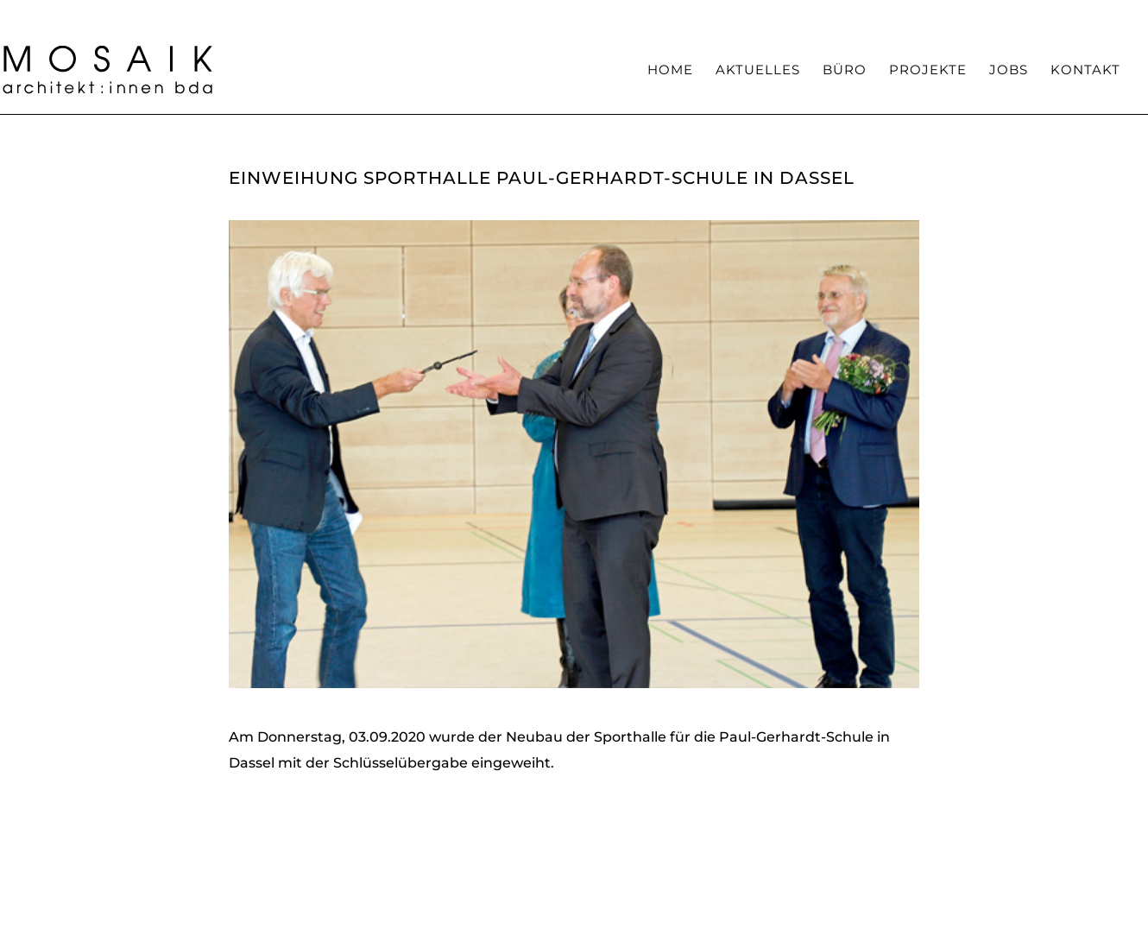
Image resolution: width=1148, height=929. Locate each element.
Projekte (928, 71)
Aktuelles (758, 71)
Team (775, 13)
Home (670, 71)
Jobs (1008, 71)
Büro (845, 71)
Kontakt (1085, 71)
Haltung (618, 13)
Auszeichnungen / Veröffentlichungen (920, 13)
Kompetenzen (700, 13)
